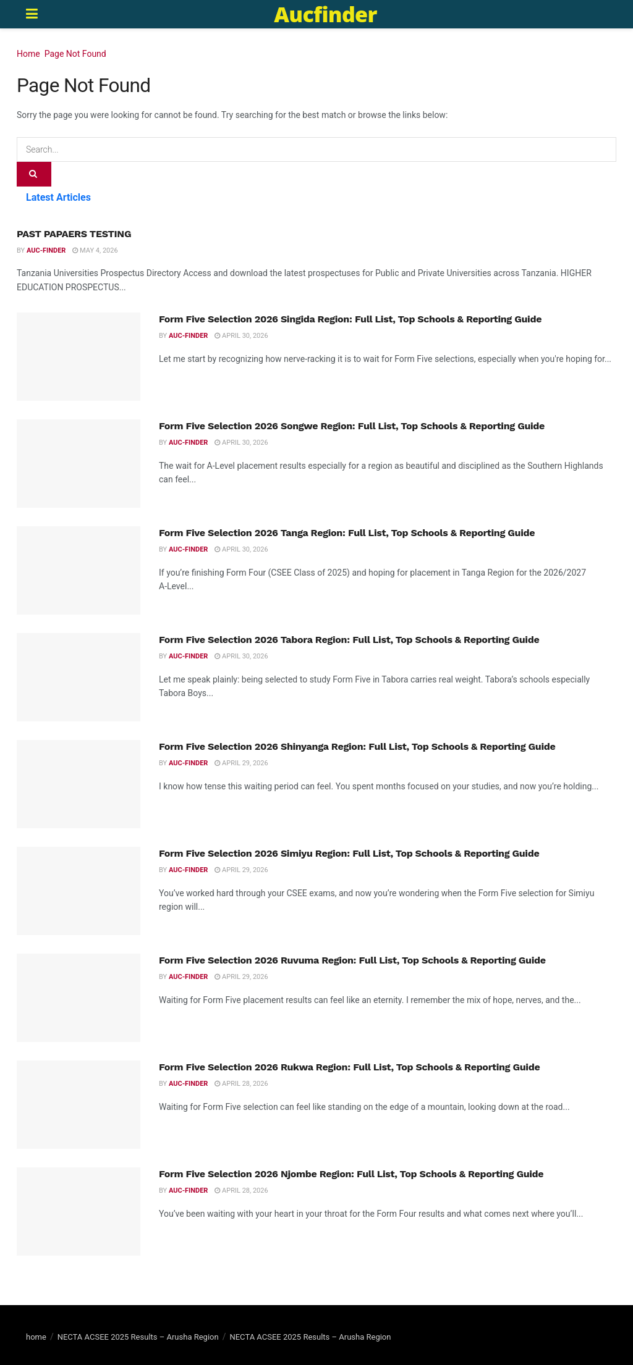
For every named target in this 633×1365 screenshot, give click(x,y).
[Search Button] (34, 174)
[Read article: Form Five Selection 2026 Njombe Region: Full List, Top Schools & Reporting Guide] (78, 1211)
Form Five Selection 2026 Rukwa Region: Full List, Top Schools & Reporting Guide (349, 1067)
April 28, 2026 (241, 1084)
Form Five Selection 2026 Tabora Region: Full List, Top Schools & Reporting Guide (349, 639)
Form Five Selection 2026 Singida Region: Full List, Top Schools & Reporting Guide (350, 319)
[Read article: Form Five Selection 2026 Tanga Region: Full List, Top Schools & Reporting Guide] (78, 570)
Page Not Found (75, 54)
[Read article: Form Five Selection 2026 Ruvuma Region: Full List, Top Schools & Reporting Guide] (78, 998)
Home (28, 54)
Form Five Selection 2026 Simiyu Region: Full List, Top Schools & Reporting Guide (349, 853)
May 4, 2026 (94, 250)
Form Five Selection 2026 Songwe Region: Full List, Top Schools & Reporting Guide (352, 426)
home (36, 1337)
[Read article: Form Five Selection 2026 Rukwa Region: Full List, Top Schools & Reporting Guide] (78, 1104)
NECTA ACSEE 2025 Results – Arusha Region (138, 1337)
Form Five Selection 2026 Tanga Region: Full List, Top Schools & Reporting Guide (347, 533)
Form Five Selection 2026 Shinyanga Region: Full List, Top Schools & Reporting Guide (357, 746)
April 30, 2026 (241, 336)
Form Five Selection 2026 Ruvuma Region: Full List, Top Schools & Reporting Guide (352, 960)
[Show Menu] (32, 14)
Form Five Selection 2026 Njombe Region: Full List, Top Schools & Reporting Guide (351, 1174)
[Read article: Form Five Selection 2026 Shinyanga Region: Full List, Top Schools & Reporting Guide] (78, 784)
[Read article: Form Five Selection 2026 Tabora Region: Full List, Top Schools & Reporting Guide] (78, 677)
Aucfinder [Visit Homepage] (325, 14)
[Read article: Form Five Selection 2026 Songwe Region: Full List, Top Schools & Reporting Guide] (78, 463)
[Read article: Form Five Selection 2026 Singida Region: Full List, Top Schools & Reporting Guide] (78, 357)
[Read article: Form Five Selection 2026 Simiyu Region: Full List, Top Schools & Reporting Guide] (78, 891)
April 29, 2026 (241, 763)
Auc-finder (46, 250)
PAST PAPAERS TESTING (74, 234)
